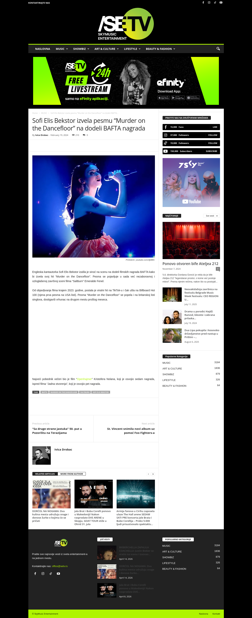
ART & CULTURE (107, 49)
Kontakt (216, 613)
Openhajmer (84, 379)
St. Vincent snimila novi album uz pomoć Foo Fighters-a (131, 431)
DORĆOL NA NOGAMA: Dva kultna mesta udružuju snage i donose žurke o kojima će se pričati (50, 516)
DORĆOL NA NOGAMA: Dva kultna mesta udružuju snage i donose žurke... (136, 569)
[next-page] (153, 474)
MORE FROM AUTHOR (72, 473)
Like (215, 127)
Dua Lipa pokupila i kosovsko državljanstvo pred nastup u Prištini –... (202, 333)
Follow (212, 135)
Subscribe (211, 151)
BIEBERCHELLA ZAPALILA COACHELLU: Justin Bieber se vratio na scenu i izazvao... (136, 551)
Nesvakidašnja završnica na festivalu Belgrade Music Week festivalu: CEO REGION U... (201, 294)
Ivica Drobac (41, 135)
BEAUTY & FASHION (160, 49)
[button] (218, 49)
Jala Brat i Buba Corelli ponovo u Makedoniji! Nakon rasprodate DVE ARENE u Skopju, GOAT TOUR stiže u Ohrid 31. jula (92, 517)
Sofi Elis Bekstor (101, 392)
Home (35, 113)
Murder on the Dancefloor (64, 392)
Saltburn (85, 392)
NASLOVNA (42, 49)
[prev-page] (148, 474)
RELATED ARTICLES (45, 473)
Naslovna (203, 613)
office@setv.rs (60, 566)
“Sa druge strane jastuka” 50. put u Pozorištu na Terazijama (57, 431)
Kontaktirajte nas (39, 2)
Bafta (44, 392)
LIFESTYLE (132, 49)
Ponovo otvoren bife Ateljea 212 (190, 263)
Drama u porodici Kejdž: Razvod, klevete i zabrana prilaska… (200, 315)
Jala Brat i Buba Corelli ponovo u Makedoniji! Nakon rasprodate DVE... (136, 588)
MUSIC (62, 49)
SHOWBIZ (81, 49)
